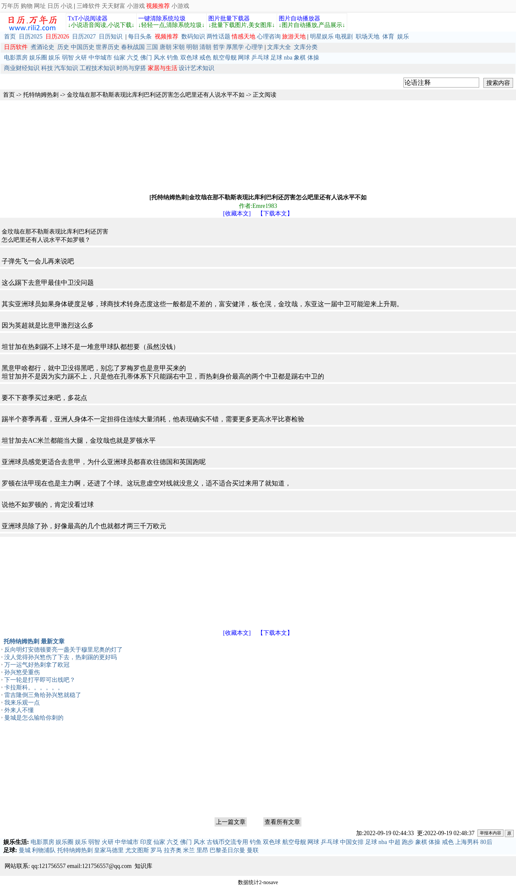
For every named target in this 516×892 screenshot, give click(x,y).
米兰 (189, 850)
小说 (66, 6)
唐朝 (165, 47)
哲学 (219, 47)
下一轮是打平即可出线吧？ (39, 680)
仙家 (119, 57)
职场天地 (367, 36)
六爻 (133, 57)
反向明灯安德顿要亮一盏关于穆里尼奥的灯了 (63, 649)
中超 (394, 842)
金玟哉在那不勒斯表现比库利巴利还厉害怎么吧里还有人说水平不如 (156, 94)
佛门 (146, 57)
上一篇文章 (230, 822)
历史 (63, 47)
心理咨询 (269, 36)
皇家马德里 (109, 850)
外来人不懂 (19, 710)
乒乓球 (260, 57)
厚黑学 (235, 47)
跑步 (408, 842)
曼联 (253, 850)
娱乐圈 (38, 57)
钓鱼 (173, 57)
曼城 (25, 850)
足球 (276, 57)
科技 (47, 68)
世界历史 (107, 47)
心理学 (254, 47)
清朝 (205, 47)
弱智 (68, 57)
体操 (313, 57)
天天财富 (113, 6)
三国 (152, 47)
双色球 (189, 57)
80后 (486, 842)
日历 (53, 6)
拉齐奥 (173, 850)
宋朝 (179, 47)
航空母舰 (225, 57)
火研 (81, 57)
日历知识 (110, 36)
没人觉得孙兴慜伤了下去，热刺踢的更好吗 (60, 657)
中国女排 (352, 842)
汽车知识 (66, 68)
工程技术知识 (97, 68)
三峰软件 (88, 6)
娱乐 (403, 36)
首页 (10, 36)
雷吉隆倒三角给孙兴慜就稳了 (42, 695)
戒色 (205, 57)
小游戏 (136, 6)
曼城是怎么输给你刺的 (34, 717)
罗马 (156, 850)
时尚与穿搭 (131, 68)
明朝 (192, 47)
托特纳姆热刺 (41, 94)
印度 (146, 842)
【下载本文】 (275, 213)
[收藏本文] (237, 213)
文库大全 (279, 47)
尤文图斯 (137, 850)
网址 (40, 6)
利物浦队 (44, 850)
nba (288, 57)
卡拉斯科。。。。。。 (34, 687)
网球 (244, 57)
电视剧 (344, 36)
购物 (27, 6)
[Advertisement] (197, 146)
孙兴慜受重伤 (22, 672)
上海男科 (467, 842)
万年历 (10, 6)
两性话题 (218, 36)
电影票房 (16, 57)
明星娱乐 (322, 36)
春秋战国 (133, 47)
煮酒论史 (42, 47)
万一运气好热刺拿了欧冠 (36, 664)
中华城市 (100, 57)
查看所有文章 (282, 822)
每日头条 (140, 36)
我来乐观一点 (22, 702)
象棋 (300, 57)
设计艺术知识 (196, 68)
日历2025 (30, 36)
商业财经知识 (21, 68)
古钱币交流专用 (227, 842)
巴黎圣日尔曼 (227, 850)
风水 (160, 57)
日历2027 (84, 36)
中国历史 (82, 47)
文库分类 (306, 47)
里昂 (202, 850)
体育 (388, 36)
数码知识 (193, 36)
